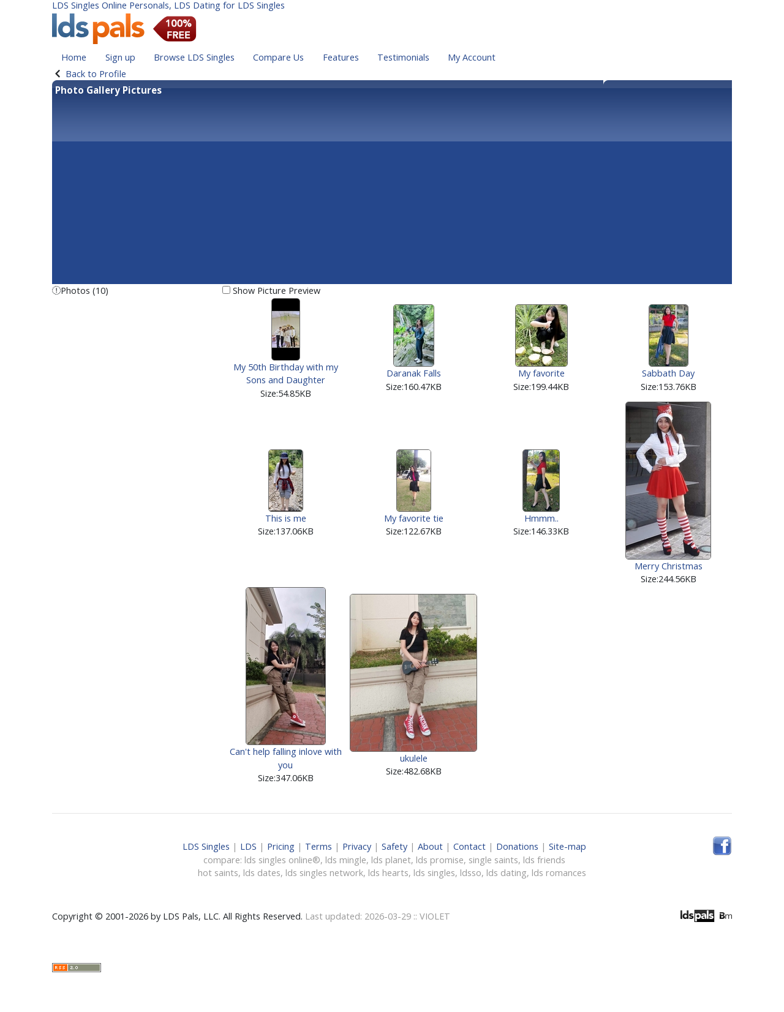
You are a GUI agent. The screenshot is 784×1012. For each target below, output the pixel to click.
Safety (394, 846)
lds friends (544, 860)
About (430, 846)
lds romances (559, 873)
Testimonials (403, 57)
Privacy (356, 846)
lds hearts (388, 873)
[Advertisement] (392, 189)
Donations (517, 846)
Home (73, 57)
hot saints (218, 873)
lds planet (391, 860)
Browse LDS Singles (194, 57)
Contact (469, 846)
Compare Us (278, 57)
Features (341, 57)
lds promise (440, 860)
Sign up (120, 57)
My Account (472, 57)
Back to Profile (96, 74)
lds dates (262, 873)
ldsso (470, 873)
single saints (493, 860)
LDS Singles (206, 846)
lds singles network (324, 873)
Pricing (281, 846)
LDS (248, 846)
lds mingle (345, 860)
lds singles (434, 873)
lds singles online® (282, 860)
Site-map (567, 846)
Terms (318, 846)
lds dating (506, 873)
